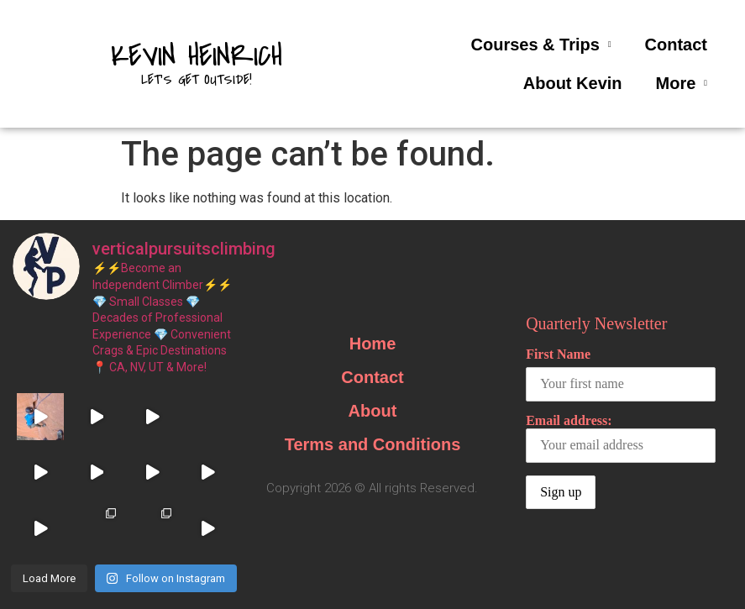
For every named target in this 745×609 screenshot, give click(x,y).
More (681, 83)
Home (372, 343)
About (373, 411)
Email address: (621, 438)
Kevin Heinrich (196, 56)
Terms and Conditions (373, 444)
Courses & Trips (541, 44)
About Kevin (572, 83)
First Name (558, 354)
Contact (676, 44)
